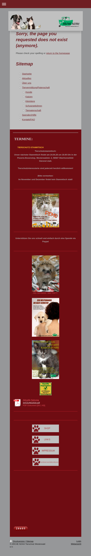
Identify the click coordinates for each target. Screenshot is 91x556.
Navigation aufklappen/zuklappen (45, 4)
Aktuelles (26, 78)
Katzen (29, 96)
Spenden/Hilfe (29, 115)
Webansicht (76, 544)
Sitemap (30, 541)
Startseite (27, 73)
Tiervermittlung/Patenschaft (36, 87)
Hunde (29, 92)
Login (78, 541)
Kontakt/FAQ (28, 119)
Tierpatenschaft (33, 110)
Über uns (26, 83)
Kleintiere (30, 101)
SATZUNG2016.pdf (31, 403)
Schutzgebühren (34, 105)
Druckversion (17, 541)
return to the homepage (58, 53)
